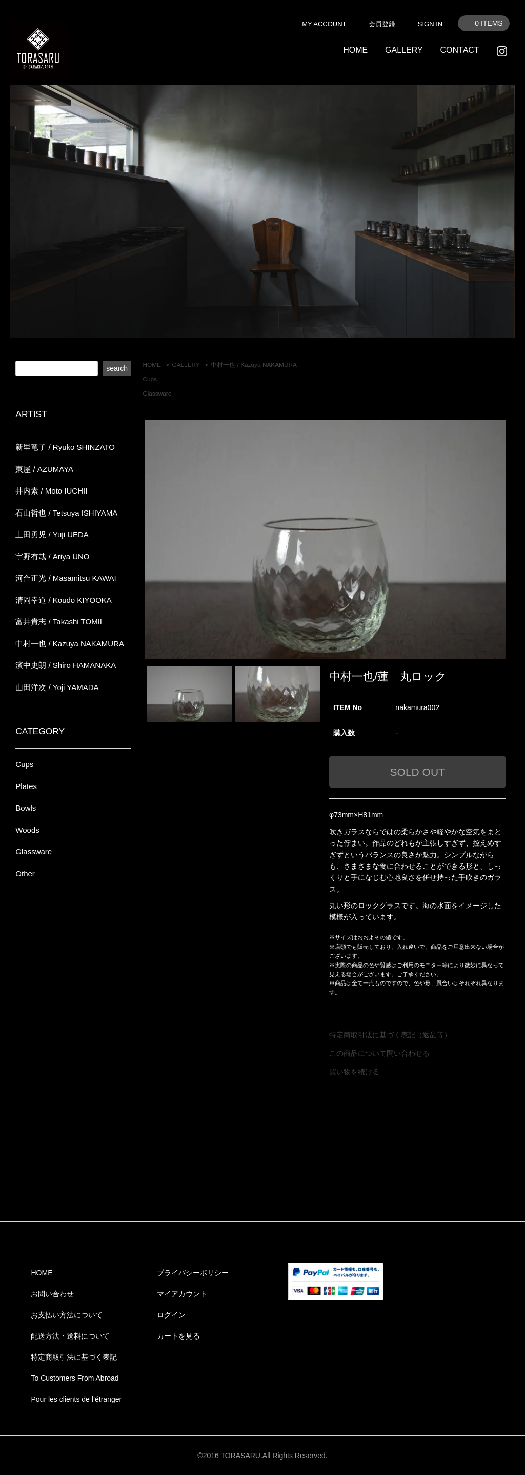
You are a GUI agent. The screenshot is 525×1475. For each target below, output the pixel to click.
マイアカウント (182, 1294)
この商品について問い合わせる (379, 1053)
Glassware (157, 393)
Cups (150, 379)
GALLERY (404, 50)
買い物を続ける (354, 1072)
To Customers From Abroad (74, 1378)
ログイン (171, 1315)
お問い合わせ (52, 1294)
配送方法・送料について (70, 1336)
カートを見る (178, 1336)
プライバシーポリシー (193, 1273)
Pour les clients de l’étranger (76, 1399)
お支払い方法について (67, 1315)
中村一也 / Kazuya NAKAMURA (254, 364)
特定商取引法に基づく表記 (74, 1357)
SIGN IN (430, 24)
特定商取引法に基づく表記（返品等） (390, 1035)
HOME (355, 50)
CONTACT (459, 50)
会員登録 (382, 24)
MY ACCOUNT (324, 24)
